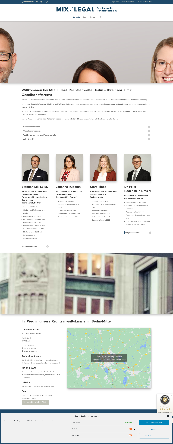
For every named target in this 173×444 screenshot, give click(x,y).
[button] (168, 416)
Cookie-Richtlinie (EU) (144, 2)
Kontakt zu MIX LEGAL (36, 402)
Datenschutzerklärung (128, 2)
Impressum (115, 2)
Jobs (84, 17)
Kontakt (92, 17)
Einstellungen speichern (154, 436)
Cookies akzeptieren (154, 422)
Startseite (76, 17)
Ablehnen (154, 429)
